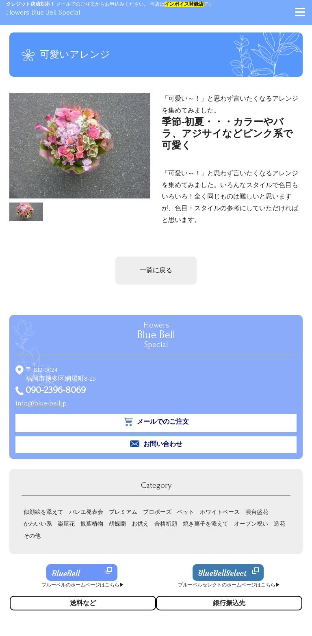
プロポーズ (157, 512)
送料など (83, 603)
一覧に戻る (156, 270)
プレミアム (123, 512)
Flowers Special (156, 335)
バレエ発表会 (86, 512)
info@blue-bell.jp (41, 403)
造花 (279, 524)
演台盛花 (256, 512)
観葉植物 (91, 524)
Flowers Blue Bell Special (43, 12)
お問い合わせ (162, 444)
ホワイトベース (220, 512)
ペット (185, 512)
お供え (140, 524)
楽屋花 (66, 524)
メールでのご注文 (163, 421)
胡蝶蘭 (117, 524)
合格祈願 (165, 524)
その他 (32, 536)
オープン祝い (251, 524)
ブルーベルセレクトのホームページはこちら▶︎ (229, 585)
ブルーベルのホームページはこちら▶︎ (82, 585)
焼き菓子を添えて (205, 524)
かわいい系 (38, 524)
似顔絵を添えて (43, 512)
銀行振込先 (229, 603)
